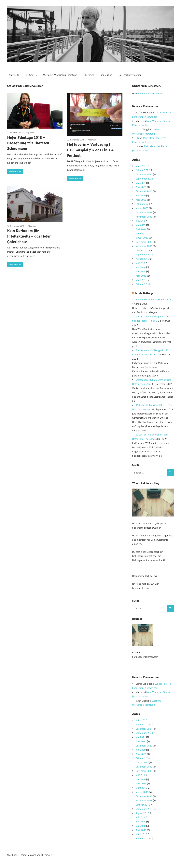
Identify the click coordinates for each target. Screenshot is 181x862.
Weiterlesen (14, 171)
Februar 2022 (143, 170)
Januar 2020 (142, 208)
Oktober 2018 (143, 250)
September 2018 (144, 254)
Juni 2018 (141, 267)
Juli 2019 (140, 221)
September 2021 (144, 178)
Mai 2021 (141, 183)
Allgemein (30, 132)
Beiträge (32, 75)
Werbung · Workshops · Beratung (60, 75)
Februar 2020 (143, 204)
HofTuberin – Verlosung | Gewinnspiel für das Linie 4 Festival (90, 150)
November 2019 (144, 217)
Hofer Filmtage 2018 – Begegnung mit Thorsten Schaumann (28, 143)
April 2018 (141, 276)
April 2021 (141, 187)
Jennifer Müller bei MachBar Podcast (154, 299)
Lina (138, 146)
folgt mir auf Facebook (149, 93)
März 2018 (141, 280)
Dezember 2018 (144, 242)
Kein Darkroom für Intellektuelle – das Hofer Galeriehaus (29, 236)
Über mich (89, 75)
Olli (137, 138)
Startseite (14, 75)
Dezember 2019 (144, 212)
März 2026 (141, 166)
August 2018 (142, 259)
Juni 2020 (141, 195)
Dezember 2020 (144, 191)
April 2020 (141, 200)
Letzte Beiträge (144, 293)
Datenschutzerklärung (130, 75)
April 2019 (141, 229)
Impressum (106, 75)
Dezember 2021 (144, 174)
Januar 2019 (142, 238)
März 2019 (141, 233)
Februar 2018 (143, 284)
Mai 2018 (141, 271)
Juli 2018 (140, 263)
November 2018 (144, 246)
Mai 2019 (141, 225)
